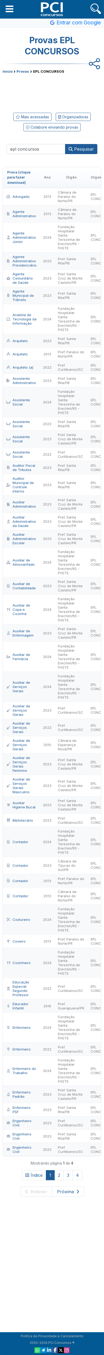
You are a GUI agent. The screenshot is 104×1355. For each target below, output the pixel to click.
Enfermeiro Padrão (18, 1094)
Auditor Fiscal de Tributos (20, 467)
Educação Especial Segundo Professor (17, 988)
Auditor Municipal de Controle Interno (20, 484)
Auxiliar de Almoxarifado (20, 562)
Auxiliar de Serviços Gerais (18, 686)
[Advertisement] (52, 92)
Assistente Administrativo (21, 380)
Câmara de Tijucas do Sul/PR (67, 865)
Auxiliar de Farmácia (18, 656)
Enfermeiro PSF (18, 1109)
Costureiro (18, 919)
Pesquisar (81, 149)
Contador (17, 842)
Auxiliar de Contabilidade (21, 586)
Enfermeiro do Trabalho (21, 1070)
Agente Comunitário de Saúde (19, 278)
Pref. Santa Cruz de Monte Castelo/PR (70, 278)
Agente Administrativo (21, 214)
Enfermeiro (18, 1027)
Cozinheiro (18, 963)
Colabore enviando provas (52, 127)
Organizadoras (73, 117)
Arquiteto (17, 341)
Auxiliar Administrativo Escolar (21, 538)
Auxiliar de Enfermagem (20, 633)
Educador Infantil (17, 1006)
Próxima (68, 1191)
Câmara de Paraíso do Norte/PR (67, 196)
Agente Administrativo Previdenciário (21, 261)
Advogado (18, 196)
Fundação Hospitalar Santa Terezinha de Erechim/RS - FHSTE (69, 237)
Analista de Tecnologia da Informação (21, 319)
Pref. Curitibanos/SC (70, 367)
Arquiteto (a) (19, 367)
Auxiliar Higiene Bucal (20, 805)
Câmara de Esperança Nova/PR (67, 744)
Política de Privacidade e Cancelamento (52, 1336)
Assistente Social (18, 402)
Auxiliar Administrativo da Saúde (21, 521)
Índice (34, 1175)
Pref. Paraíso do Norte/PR (71, 354)
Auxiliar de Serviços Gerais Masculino (18, 785)
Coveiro (16, 941)
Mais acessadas (32, 117)
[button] (9, 9)
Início (8, 71)
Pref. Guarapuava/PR (71, 1006)
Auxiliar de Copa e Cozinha (18, 609)
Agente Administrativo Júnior (21, 237)
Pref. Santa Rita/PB (67, 261)
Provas (23, 71)
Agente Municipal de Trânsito (20, 295)
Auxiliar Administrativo (21, 504)
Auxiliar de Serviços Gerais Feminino (18, 764)
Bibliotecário (19, 820)
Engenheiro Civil (18, 1123)
